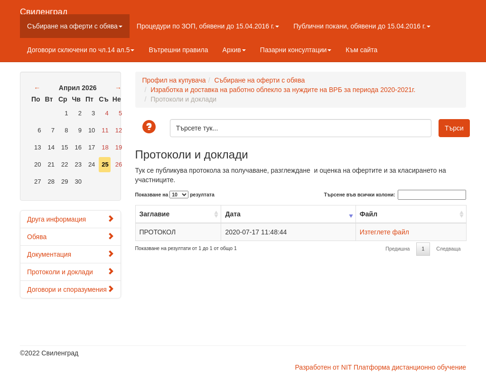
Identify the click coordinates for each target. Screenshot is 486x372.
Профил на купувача (174, 80)
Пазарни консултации (296, 50)
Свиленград (43, 10)
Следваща (448, 248)
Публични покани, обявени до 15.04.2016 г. (361, 26)
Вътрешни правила (178, 50)
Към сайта (361, 50)
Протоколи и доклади (70, 272)
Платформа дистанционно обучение (410, 367)
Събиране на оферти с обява (74, 26)
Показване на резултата (175, 194)
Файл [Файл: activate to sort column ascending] (368, 214)
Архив (234, 50)
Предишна (397, 248)
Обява (70, 236)
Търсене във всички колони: (395, 195)
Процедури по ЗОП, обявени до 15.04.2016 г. (208, 26)
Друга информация (70, 219)
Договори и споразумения (70, 289)
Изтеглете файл (384, 232)
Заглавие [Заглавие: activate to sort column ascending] (155, 214)
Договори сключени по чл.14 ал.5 (80, 50)
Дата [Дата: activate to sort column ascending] (232, 214)
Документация (70, 254)
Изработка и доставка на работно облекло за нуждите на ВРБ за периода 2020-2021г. (282, 89)
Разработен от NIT (323, 367)
